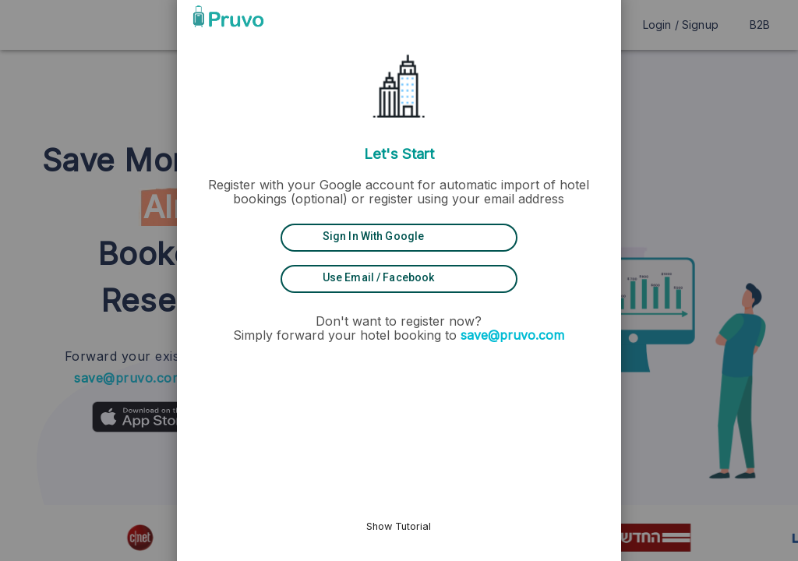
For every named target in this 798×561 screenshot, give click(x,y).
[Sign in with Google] (399, 237)
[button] (558, 16)
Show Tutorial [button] (399, 526)
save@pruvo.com (513, 335)
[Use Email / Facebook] (399, 278)
